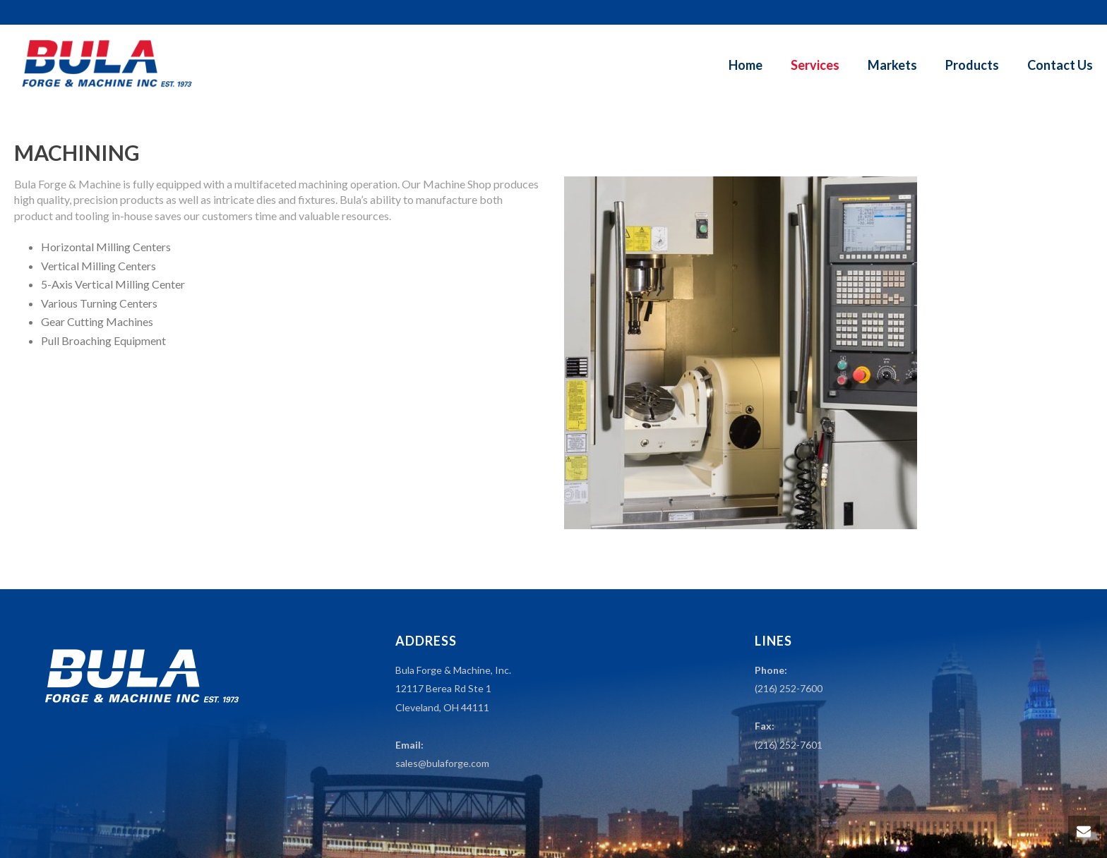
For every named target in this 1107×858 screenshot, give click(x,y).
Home (745, 65)
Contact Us (1060, 65)
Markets (892, 65)
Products (972, 65)
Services (815, 65)
